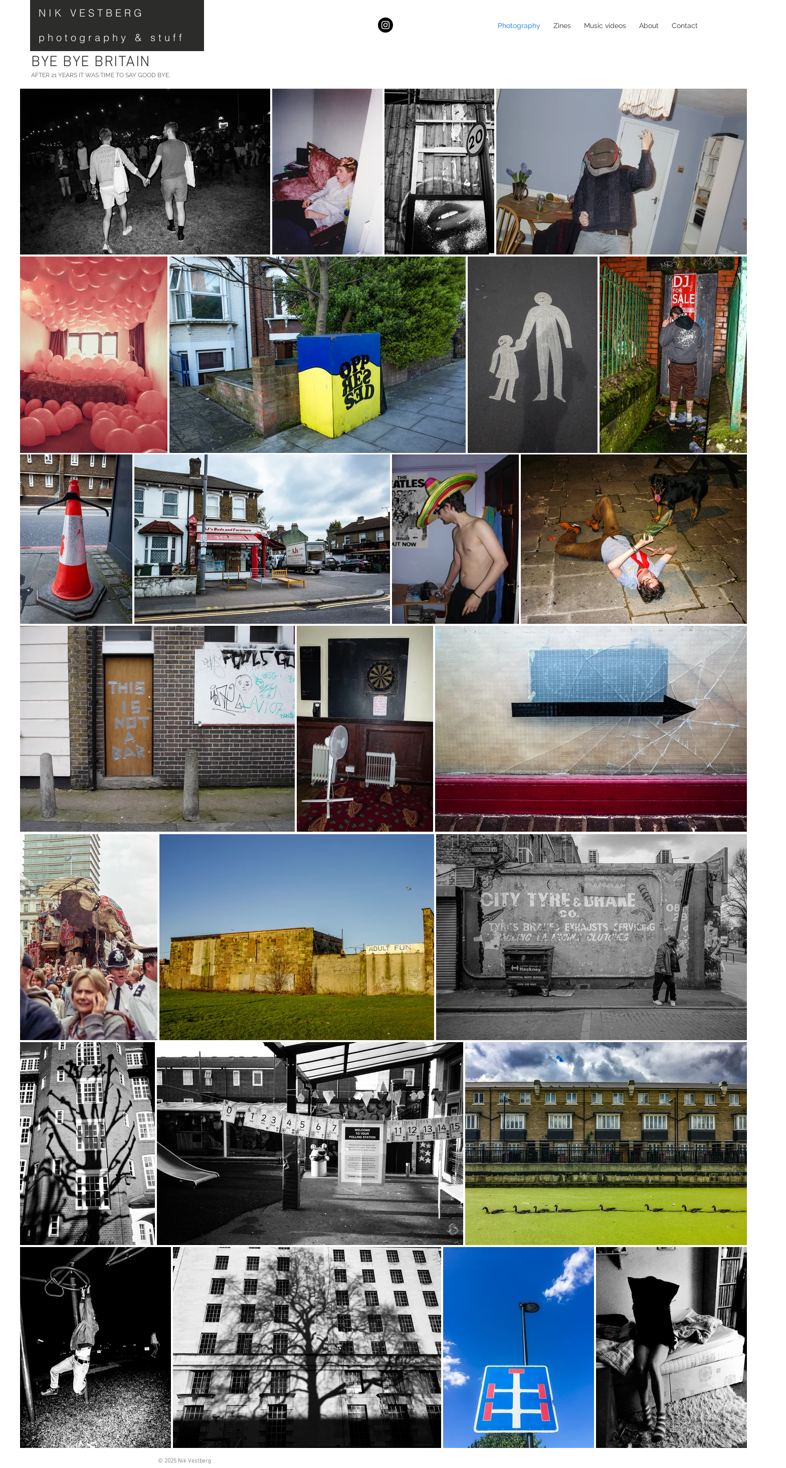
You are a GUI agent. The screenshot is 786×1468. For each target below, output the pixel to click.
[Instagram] (385, 25)
